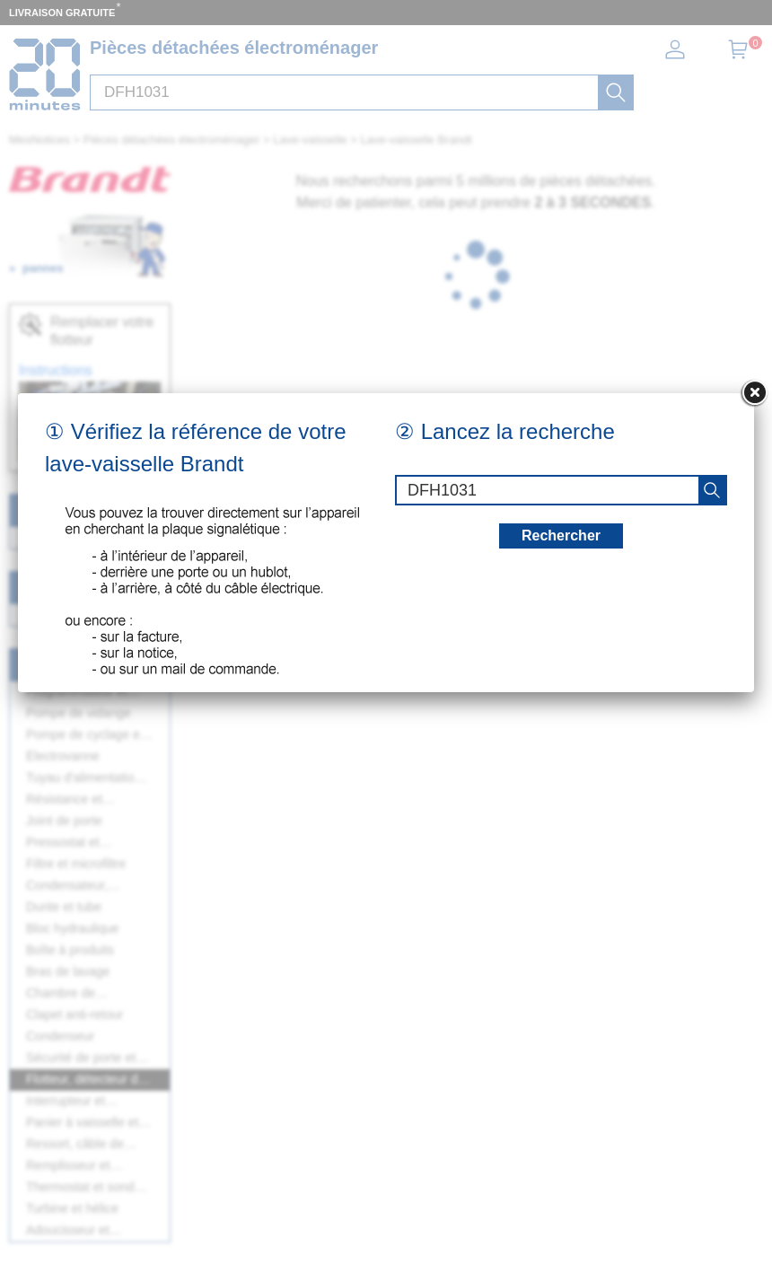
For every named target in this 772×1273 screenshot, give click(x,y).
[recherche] (711, 490)
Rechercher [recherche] (561, 535)
